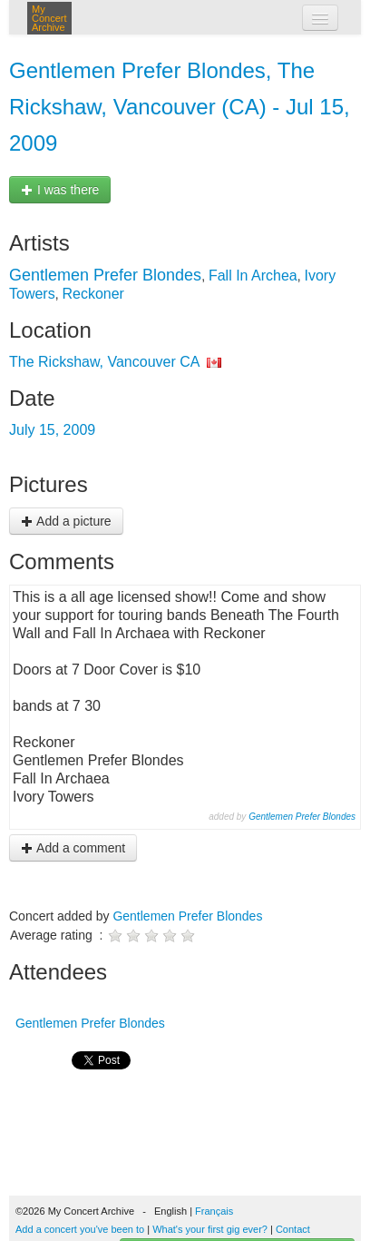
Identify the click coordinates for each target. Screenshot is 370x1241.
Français (214, 1211)
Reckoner (92, 293)
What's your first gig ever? (210, 1229)
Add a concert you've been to (79, 1229)
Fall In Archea (253, 275)
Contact (293, 1229)
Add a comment (73, 848)
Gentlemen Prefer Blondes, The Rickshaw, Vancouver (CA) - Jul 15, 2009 (179, 106)
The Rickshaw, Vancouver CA (104, 361)
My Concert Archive (49, 18)
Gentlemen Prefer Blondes (105, 275)
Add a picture (66, 521)
